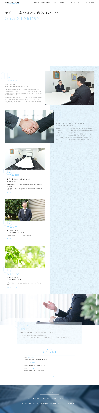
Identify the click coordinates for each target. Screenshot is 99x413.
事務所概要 (36, 2)
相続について (76, 2)
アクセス (68, 398)
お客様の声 (54, 2)
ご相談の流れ (61, 2)
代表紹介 (48, 2)
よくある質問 (68, 2)
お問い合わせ (91, 2)
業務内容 (43, 2)
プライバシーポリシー (49, 404)
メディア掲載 (83, 2)
